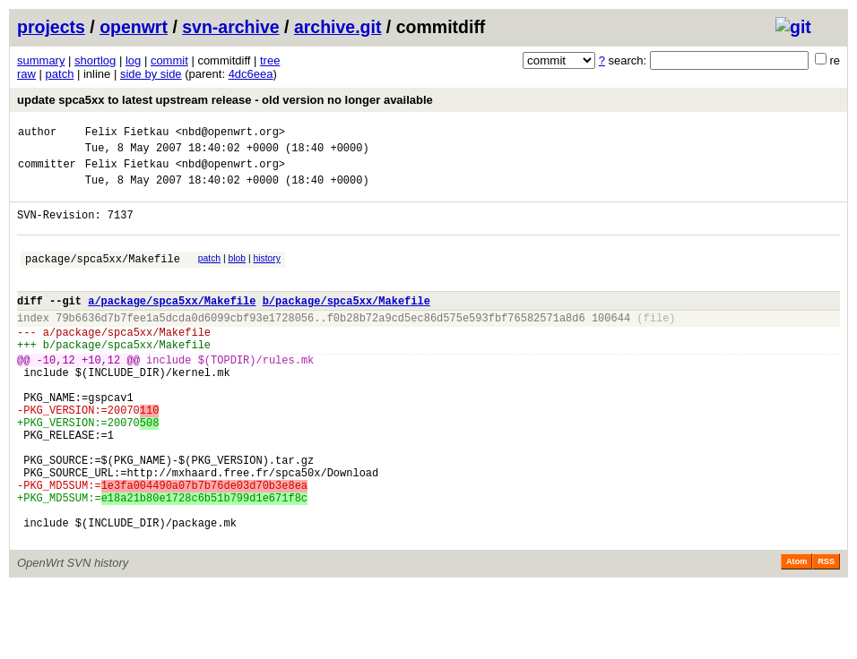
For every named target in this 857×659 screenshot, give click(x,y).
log (133, 60)
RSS (826, 633)
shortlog (95, 60)
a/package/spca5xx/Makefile (171, 324)
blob (238, 274)
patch (60, 74)
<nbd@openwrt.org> (230, 133)
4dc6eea (251, 74)
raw (26, 74)
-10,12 (56, 394)
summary (41, 60)
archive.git (338, 27)
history (266, 274)
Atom (796, 633)
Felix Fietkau (127, 133)
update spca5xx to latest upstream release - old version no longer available (225, 100)
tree (270, 60)
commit (169, 60)
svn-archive (230, 27)
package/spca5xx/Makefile (102, 277)
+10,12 (101, 394)
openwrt (134, 27)
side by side (151, 74)
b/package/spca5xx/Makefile (346, 324)
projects (51, 27)
